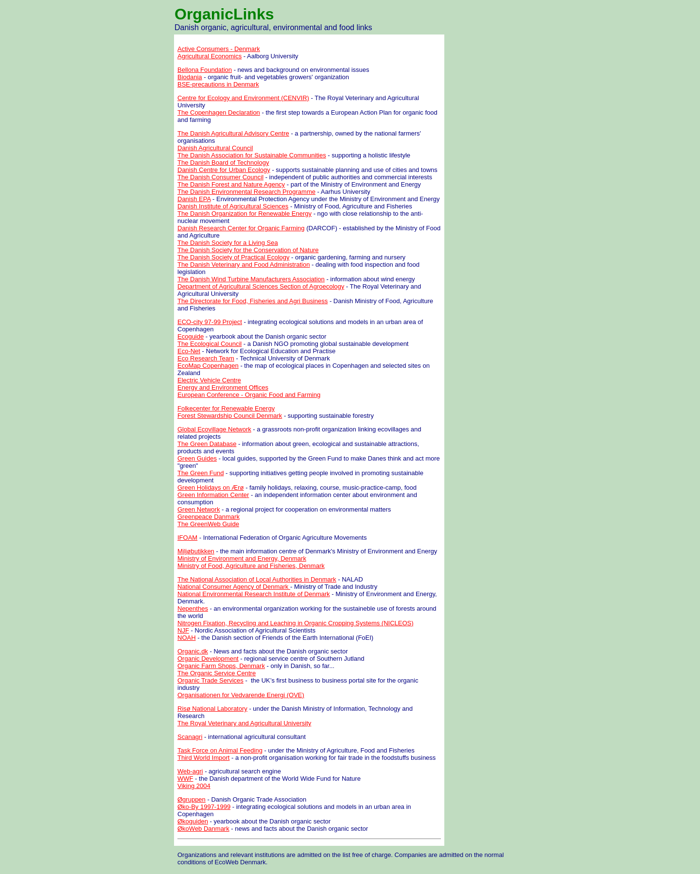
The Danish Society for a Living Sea (227, 242)
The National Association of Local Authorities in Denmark (256, 579)
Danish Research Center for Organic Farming (241, 228)
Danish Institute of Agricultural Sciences (232, 206)
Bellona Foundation (204, 69)
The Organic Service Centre (216, 673)
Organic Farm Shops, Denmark (221, 665)
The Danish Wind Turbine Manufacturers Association (251, 279)
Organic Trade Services (210, 680)
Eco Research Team (205, 358)
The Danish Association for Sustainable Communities (251, 155)
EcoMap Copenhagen (208, 365)
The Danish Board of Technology (223, 162)
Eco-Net (188, 351)
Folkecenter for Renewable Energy (226, 408)
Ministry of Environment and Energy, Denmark (241, 558)
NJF (183, 630)
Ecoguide (190, 336)
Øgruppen (191, 799)
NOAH (186, 637)
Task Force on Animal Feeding (219, 750)
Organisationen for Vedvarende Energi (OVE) (240, 695)
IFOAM (187, 537)
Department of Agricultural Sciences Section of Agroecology (260, 286)
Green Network (198, 509)
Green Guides (197, 458)
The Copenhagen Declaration (218, 112)
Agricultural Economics (209, 56)
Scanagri (189, 736)
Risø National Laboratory (212, 708)
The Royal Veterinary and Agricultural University (244, 723)
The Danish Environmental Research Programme (246, 191)
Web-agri (190, 771)
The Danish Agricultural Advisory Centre (233, 133)
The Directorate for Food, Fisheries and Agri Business (252, 301)
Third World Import (203, 757)
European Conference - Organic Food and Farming (248, 394)
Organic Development (208, 658)
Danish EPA (193, 199)
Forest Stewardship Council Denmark (229, 415)
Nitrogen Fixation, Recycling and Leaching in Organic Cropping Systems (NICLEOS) (295, 623)
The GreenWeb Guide (208, 524)
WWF (185, 778)
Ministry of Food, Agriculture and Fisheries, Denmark (251, 565)
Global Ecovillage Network (214, 429)
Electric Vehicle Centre (209, 380)
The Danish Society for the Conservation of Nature (247, 250)
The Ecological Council (209, 343)
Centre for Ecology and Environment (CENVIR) (243, 98)
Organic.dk (192, 651)
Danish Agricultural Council (215, 148)
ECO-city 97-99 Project (209, 322)
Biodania (189, 77)
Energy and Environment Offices (222, 387)
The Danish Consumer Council (220, 177)
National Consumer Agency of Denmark (233, 586)
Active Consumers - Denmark (218, 48)
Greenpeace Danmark (208, 516)
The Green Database (206, 443)
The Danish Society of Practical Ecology (233, 257)
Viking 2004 (193, 785)
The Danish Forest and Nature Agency (231, 184)
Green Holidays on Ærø (210, 487)
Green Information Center (213, 494)
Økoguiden (192, 821)
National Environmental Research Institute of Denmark (253, 594)
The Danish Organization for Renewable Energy (244, 213)
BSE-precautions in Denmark (218, 84)
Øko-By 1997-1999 (203, 806)
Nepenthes (192, 608)
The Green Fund (200, 473)
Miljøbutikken (195, 551)
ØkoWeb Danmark (203, 828)
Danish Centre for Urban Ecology (223, 169)
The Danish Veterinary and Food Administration (243, 264)
